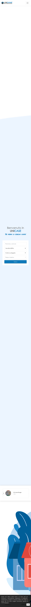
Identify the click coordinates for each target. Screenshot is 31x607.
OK (28, 604)
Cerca (15, 261)
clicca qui (6, 602)
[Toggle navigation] (27, 2)
